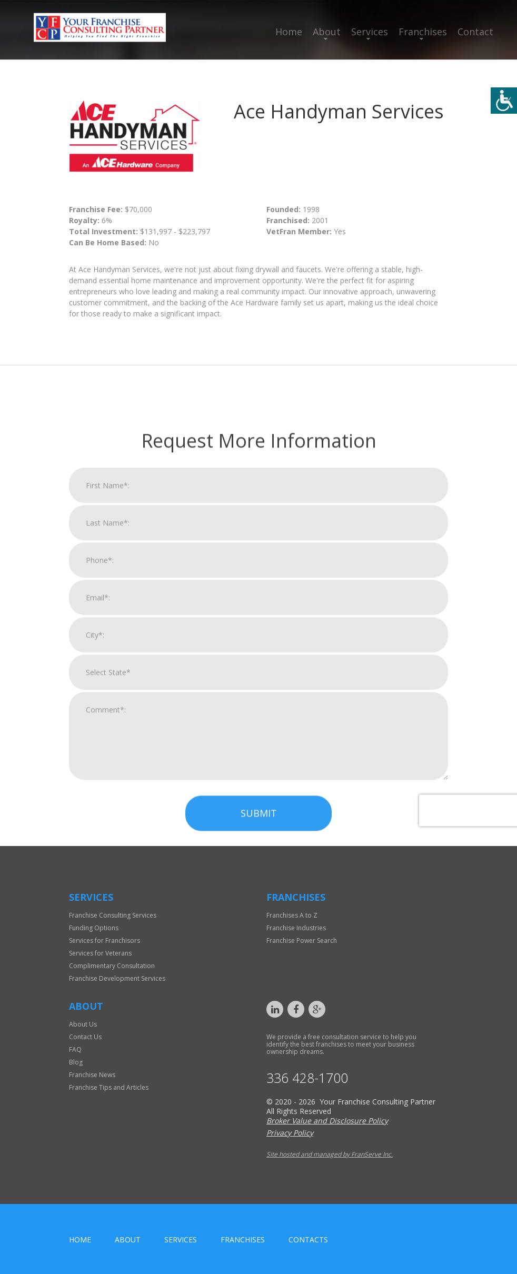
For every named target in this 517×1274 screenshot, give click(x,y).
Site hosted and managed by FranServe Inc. (329, 1154)
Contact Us (85, 1036)
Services (369, 31)
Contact (475, 31)
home (80, 1240)
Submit (259, 969)
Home (288, 31)
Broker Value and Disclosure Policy (327, 1121)
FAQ (75, 1049)
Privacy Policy (289, 1133)
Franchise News (92, 1074)
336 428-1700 (307, 1077)
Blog (76, 1062)
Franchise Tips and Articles (108, 1087)
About (327, 31)
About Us (83, 1024)
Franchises (423, 31)
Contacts (308, 1240)
